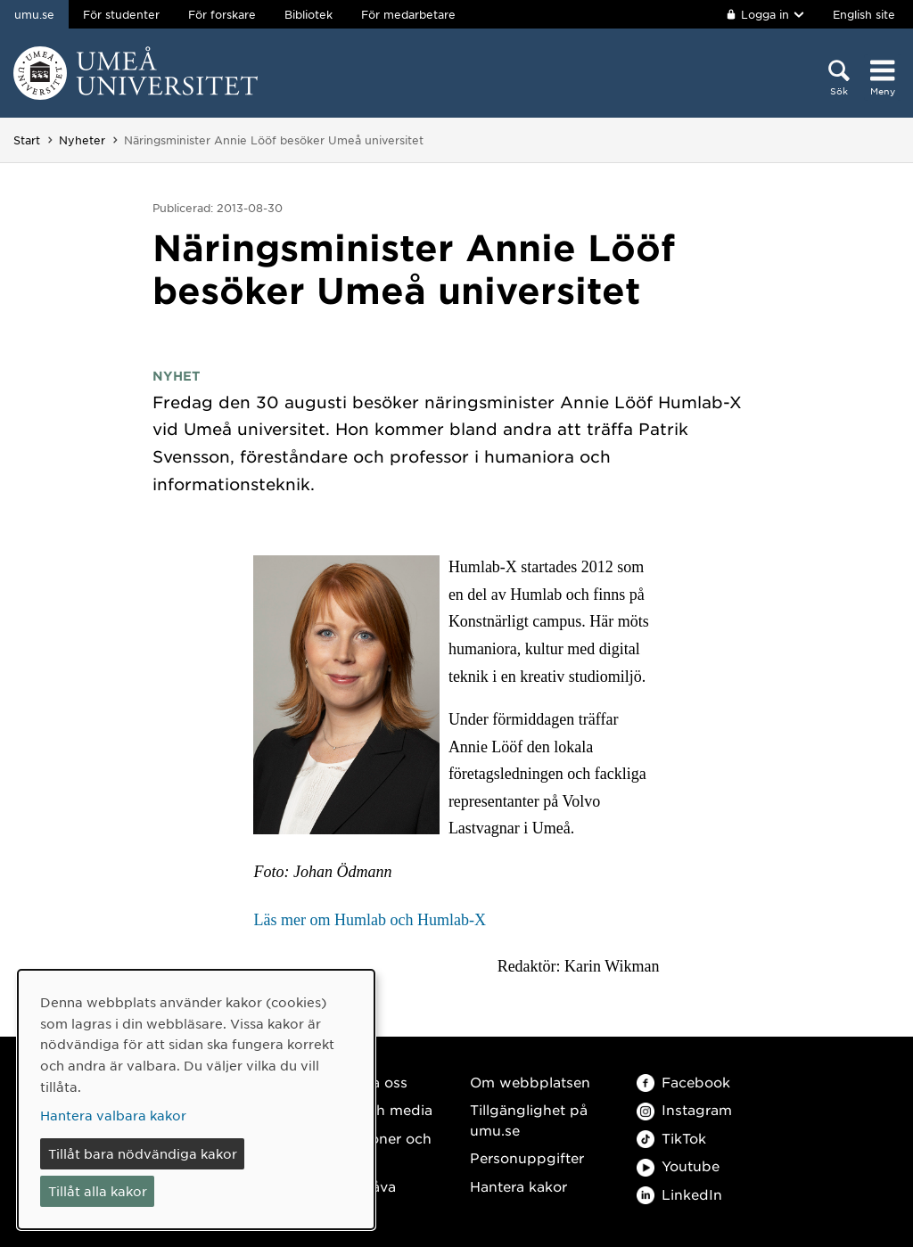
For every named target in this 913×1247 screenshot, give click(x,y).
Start (26, 140)
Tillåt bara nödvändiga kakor (142, 1153)
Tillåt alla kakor (97, 1191)
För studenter (121, 14)
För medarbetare (408, 14)
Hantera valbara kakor (113, 1115)
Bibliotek (308, 14)
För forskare (222, 14)
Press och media (374, 1109)
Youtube (678, 1165)
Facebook (683, 1081)
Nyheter (82, 140)
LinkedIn (679, 1193)
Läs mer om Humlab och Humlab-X (369, 920)
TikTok (671, 1137)
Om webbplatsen (530, 1081)
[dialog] (196, 1099)
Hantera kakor (518, 1185)
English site (864, 14)
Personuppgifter (527, 1157)
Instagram (684, 1109)
